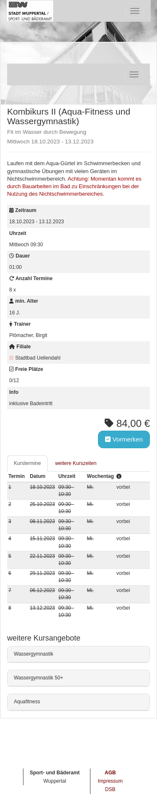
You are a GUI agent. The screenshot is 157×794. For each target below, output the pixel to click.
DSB (110, 789)
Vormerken (124, 439)
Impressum (110, 781)
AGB (110, 773)
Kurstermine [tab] (27, 463)
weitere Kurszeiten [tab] (76, 463)
